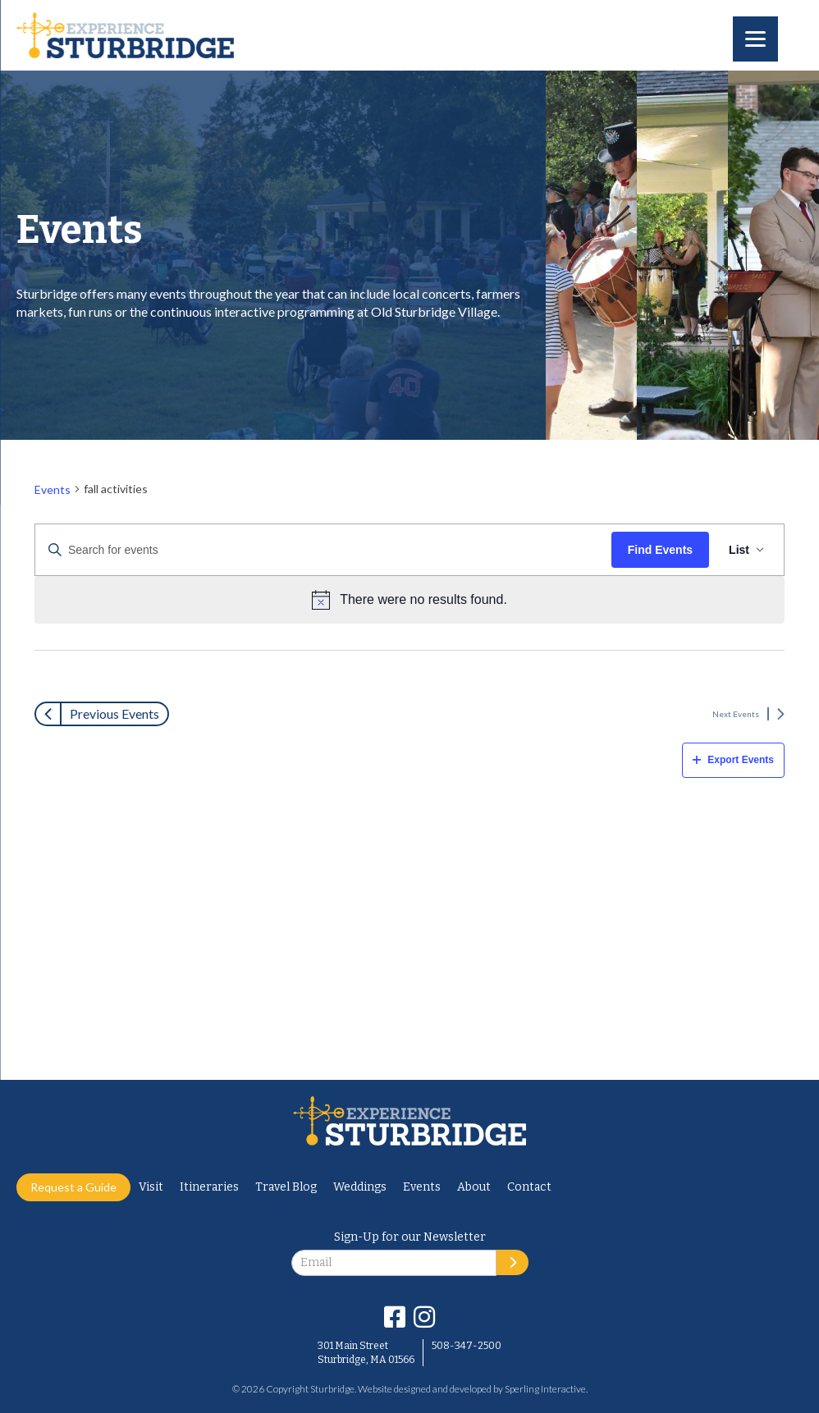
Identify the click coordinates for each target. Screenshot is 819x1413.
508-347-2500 (466, 1345)
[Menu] (755, 39)
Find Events (660, 553)
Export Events (733, 760)
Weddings (360, 1187)
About (474, 1187)
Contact (529, 1187)
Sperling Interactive (545, 1389)
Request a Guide (73, 1187)
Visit (151, 1187)
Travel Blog (286, 1187)
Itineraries (209, 1187)
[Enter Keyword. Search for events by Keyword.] (323, 553)
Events (52, 493)
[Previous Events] (101, 714)
